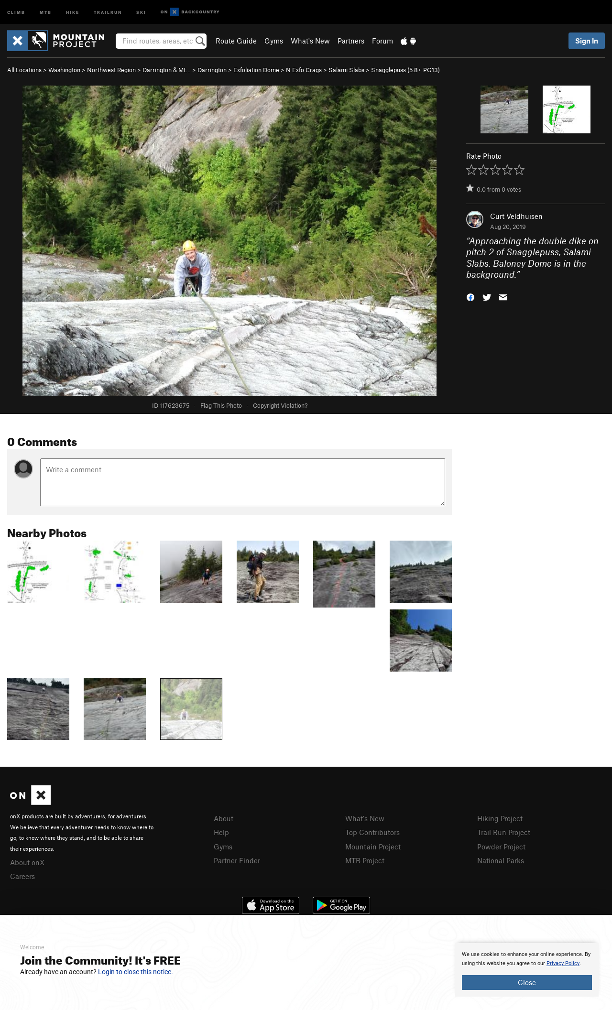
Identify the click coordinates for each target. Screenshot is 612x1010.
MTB (46, 12)
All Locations (24, 70)
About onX (27, 862)
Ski (141, 12)
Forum (382, 40)
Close (527, 982)
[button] (470, 296)
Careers (22, 876)
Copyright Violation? (280, 405)
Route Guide (236, 40)
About (223, 818)
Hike (72, 12)
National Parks (500, 860)
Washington (64, 70)
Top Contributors (372, 832)
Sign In (586, 40)
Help (221, 832)
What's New (310, 40)
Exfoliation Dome (256, 70)
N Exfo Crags (304, 70)
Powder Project (501, 846)
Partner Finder (237, 860)
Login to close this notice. (135, 972)
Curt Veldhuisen (516, 216)
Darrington (212, 70)
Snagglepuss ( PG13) (405, 70)
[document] (527, 970)
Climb (16, 12)
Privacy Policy (562, 963)
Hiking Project (500, 818)
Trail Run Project (503, 832)
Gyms (273, 40)
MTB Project (364, 860)
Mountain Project (373, 846)
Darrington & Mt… (166, 70)
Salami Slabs (346, 70)
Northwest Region (111, 70)
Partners (351, 40)
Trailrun (108, 12)
